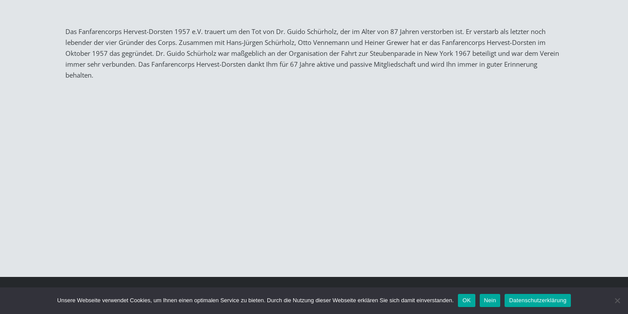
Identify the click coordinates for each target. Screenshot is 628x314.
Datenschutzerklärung (537, 300)
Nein (490, 300)
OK (466, 300)
